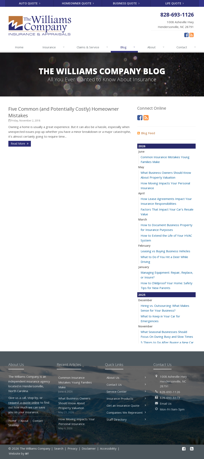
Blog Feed (146, 133)
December (145, 300)
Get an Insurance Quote (126, 405)
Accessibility (108, 448)
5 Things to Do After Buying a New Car (167, 342)
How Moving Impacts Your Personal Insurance (78, 423)
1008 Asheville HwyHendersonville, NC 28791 (173, 381)
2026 (141, 146)
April (141, 193)
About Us (126, 378)
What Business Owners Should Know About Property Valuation (78, 405)
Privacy (72, 448)
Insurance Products (126, 398)
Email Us (166, 403)
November (145, 326)
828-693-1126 (170, 392)
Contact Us (126, 384)
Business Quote (126, 3)
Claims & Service (92, 47)
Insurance (53, 47)
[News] (191, 34)
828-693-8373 (170, 398)
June (141, 151)
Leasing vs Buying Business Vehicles (165, 251)
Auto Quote (29, 3)
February (144, 245)
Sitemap (13, 425)
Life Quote (174, 3)
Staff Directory (126, 419)
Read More (19, 143)
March (142, 219)
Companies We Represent (126, 412)
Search (58, 448)
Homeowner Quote (78, 3)
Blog (128, 47)
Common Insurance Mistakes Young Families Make (78, 385)
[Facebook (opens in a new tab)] (186, 34)
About (156, 47)
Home (19, 47)
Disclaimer (89, 448)
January (143, 267)
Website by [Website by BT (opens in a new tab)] (19, 453)
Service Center (126, 391)
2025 (141, 295)
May (141, 167)
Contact (186, 47)
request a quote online (23, 402)
